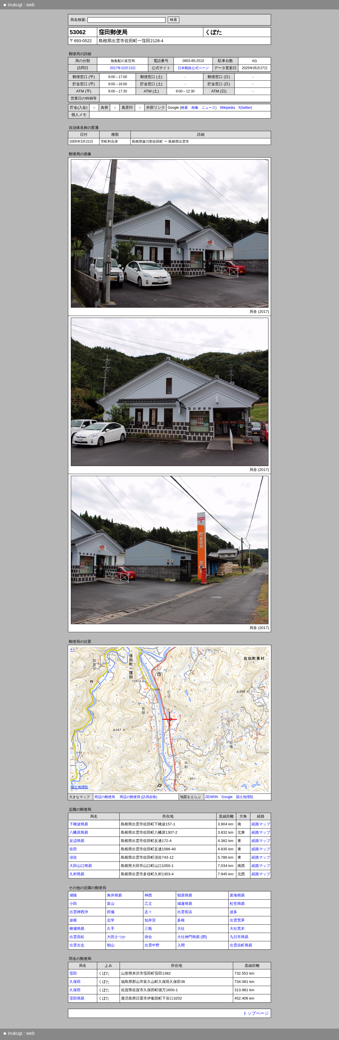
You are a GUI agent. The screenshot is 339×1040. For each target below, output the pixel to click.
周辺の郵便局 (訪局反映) (138, 797)
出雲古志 (76, 945)
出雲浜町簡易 (241, 945)
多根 (181, 920)
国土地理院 (244, 797)
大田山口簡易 (80, 866)
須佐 (73, 857)
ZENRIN (211, 797)
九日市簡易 (239, 937)
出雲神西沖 (78, 912)
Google (227, 797)
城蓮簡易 (184, 903)
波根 (73, 920)
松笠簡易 (237, 903)
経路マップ (261, 824)
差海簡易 (237, 895)
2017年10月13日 (122, 68)
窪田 (73, 973)
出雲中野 (152, 945)
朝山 (110, 945)
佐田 (73, 849)
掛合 (148, 937)
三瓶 (148, 928)
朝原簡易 (184, 895)
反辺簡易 (76, 841)
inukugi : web (19, 4)
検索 (184, 108)
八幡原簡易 (78, 832)
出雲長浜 (184, 912)
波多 (233, 912)
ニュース (208, 108)
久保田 (75, 981)
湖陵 (73, 895)
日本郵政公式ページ (193, 68)
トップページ (256, 1013)
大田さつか (116, 937)
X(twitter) (245, 108)
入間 (181, 945)
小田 (73, 903)
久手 (110, 928)
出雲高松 (76, 937)
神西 (148, 895)
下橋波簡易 (78, 824)
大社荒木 (237, 928)
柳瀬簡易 (76, 928)
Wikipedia (227, 108)
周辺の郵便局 (104, 797)
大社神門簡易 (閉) (192, 937)
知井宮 (150, 920)
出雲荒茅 (237, 920)
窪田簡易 (76, 998)
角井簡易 (114, 895)
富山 (110, 903)
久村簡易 (76, 874)
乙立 (148, 903)
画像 (194, 108)
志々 (148, 912)
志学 (110, 920)
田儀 (110, 912)
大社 (181, 928)
